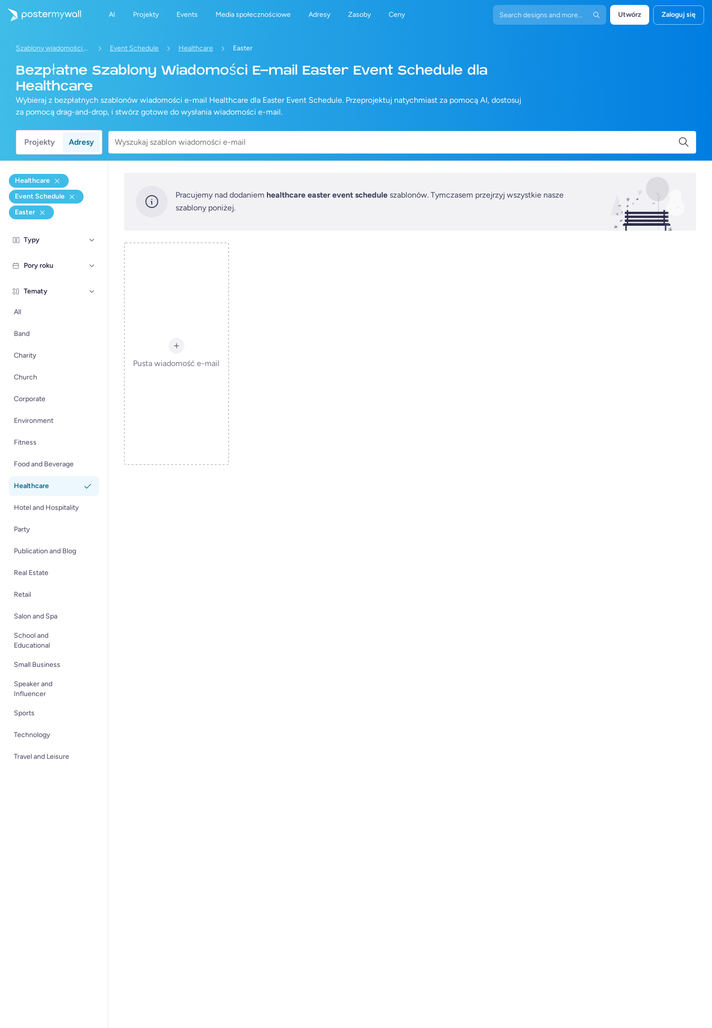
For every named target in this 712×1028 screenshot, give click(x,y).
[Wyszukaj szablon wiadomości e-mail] (396, 142)
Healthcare (195, 48)
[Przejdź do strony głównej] (40, 15)
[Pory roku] (92, 266)
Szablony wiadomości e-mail (53, 48)
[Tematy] (92, 291)
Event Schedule (134, 48)
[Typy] (92, 240)
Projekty (39, 142)
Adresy (81, 142)
